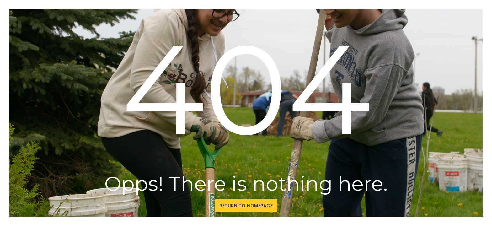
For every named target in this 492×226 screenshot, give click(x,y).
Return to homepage (246, 205)
